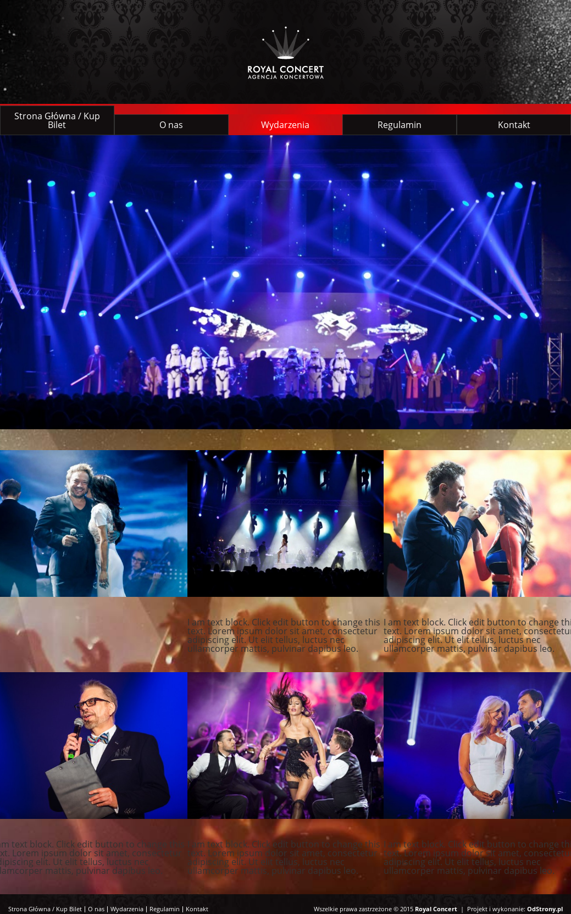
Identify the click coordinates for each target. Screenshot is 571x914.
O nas (171, 125)
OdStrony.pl (545, 909)
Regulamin (400, 125)
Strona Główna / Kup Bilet (57, 120)
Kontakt (514, 125)
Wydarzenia (285, 125)
